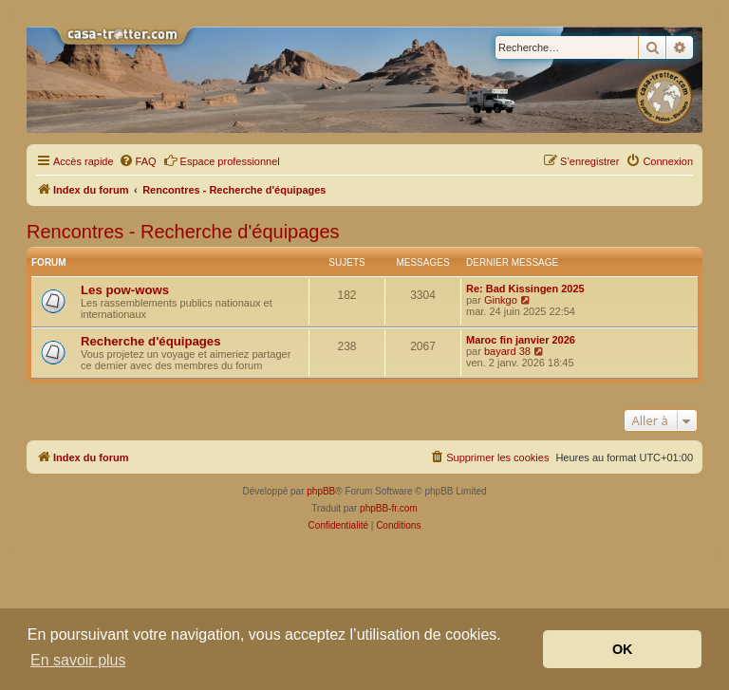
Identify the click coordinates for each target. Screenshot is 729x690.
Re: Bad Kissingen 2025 (525, 288)
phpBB (321, 491)
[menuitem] (138, 161)
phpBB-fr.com (389, 508)
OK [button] (622, 649)
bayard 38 (507, 351)
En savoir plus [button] (78, 660)
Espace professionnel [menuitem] (221, 160)
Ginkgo (500, 300)
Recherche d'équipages (151, 341)
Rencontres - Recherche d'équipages (183, 231)
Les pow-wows (125, 290)
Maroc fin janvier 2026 (520, 339)
